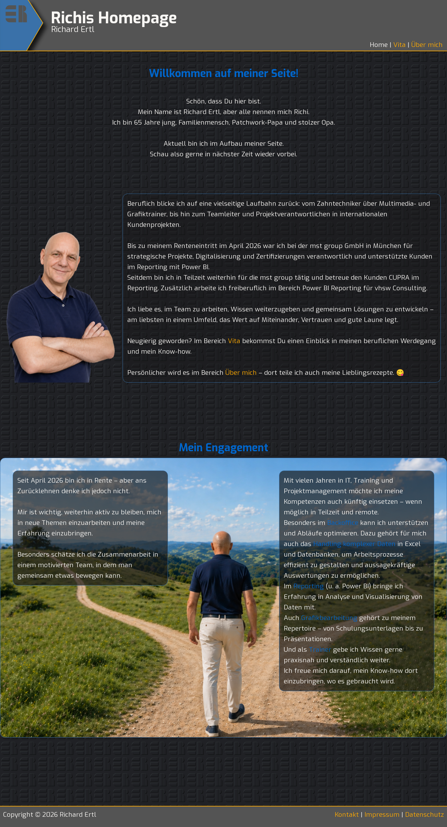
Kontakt (348, 814)
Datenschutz (424, 814)
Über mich (427, 44)
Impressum (382, 814)
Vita (400, 44)
